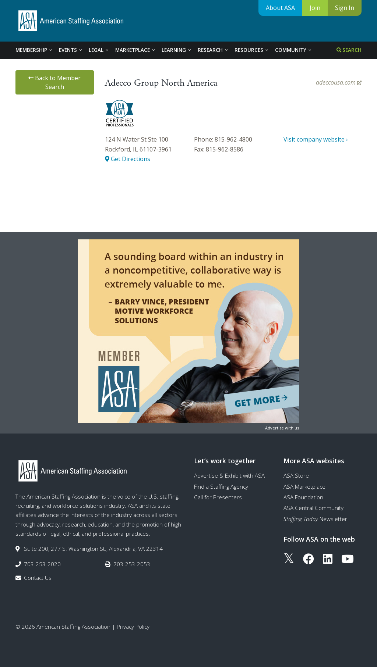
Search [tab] (349, 50)
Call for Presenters (218, 497)
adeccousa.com (339, 82)
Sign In (344, 8)
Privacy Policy (133, 626)
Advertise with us (282, 428)
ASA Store (296, 475)
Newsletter (315, 518)
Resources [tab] (252, 50)
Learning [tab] (177, 50)
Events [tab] (71, 50)
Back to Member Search (54, 82)
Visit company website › (315, 139)
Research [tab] (213, 50)
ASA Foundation (303, 497)
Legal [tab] (99, 50)
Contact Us (38, 577)
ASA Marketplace (304, 486)
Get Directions (127, 159)
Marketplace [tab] (135, 50)
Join (315, 8)
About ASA (280, 8)
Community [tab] (293, 50)
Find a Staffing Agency (221, 486)
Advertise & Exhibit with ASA (229, 475)
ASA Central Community (313, 507)
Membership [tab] (34, 50)
